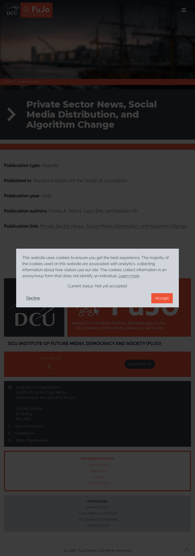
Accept (162, 298)
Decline (33, 298)
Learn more (128, 275)
